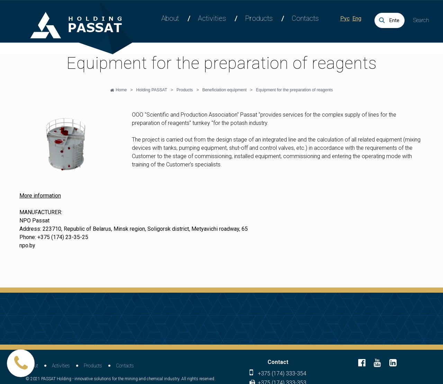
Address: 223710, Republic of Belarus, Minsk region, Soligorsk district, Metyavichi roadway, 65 (133, 229)
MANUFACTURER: (40, 212)
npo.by (27, 245)
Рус (345, 18)
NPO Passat (34, 220)
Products (259, 18)
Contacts (305, 18)
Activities (212, 18)
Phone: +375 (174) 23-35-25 (53, 237)
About (170, 18)
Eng (356, 18)
